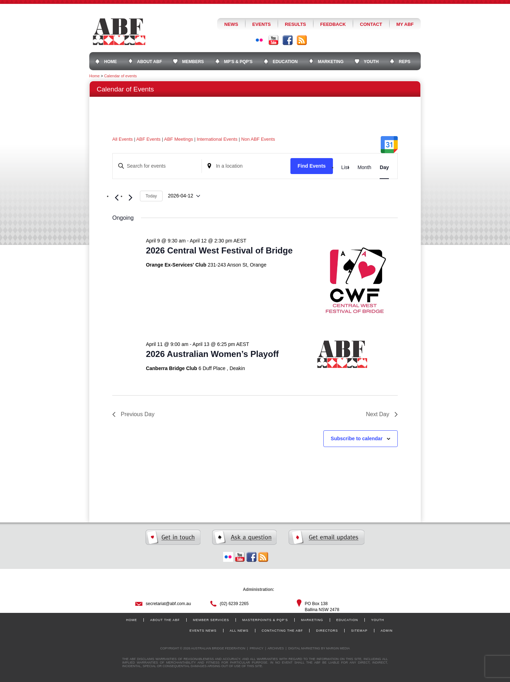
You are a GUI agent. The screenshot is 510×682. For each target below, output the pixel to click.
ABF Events (148, 139)
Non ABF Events (258, 139)
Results (295, 24)
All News (239, 630)
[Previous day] (116, 198)
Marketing (312, 620)
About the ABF (165, 620)
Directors (327, 630)
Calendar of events (120, 76)
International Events (217, 139)
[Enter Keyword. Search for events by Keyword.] (157, 166)
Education (347, 620)
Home (94, 76)
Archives (275, 648)
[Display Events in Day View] (384, 167)
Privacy (257, 648)
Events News (203, 630)
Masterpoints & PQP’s (265, 620)
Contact (371, 24)
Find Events (311, 166)
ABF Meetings (178, 139)
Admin (387, 630)
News (231, 24)
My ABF (405, 24)
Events (261, 24)
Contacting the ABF (282, 630)
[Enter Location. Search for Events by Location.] (246, 166)
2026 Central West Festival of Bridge (219, 250)
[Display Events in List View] (345, 167)
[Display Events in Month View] (364, 167)
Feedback (333, 24)
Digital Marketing (304, 648)
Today (151, 196)
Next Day (382, 414)
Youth (377, 620)
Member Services (211, 620)
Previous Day (133, 414)
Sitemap (359, 630)
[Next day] (130, 198)
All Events (122, 139)
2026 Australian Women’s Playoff (212, 354)
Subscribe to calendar (356, 438)
